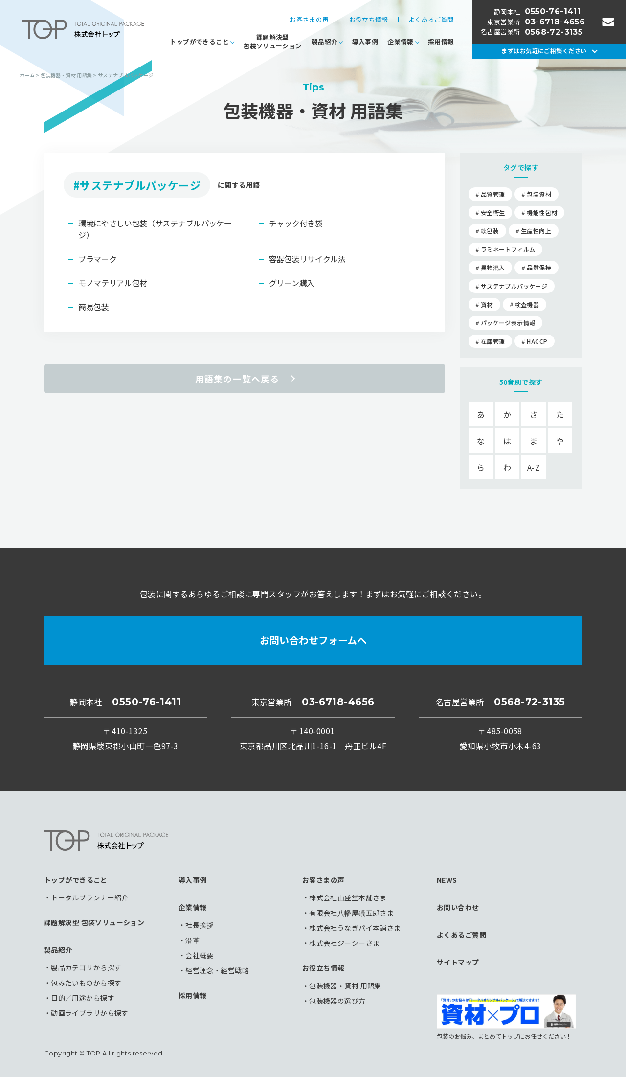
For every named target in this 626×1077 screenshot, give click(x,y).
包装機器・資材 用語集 (345, 985)
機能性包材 (542, 212)
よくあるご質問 (431, 20)
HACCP (537, 341)
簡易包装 (93, 307)
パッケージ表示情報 (508, 322)
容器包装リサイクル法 (307, 259)
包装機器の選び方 (337, 1001)
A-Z (533, 467)
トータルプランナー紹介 (90, 897)
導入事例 (365, 41)
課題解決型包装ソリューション (272, 41)
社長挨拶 (199, 925)
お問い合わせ (458, 907)
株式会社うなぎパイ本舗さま (355, 928)
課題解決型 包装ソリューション (94, 922)
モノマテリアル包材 (112, 283)
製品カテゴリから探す (86, 967)
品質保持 (539, 267)
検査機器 (527, 304)
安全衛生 (493, 212)
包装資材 (539, 194)
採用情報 (441, 41)
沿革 (192, 940)
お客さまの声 (309, 20)
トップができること (199, 41)
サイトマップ (458, 962)
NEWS (447, 880)
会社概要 (199, 955)
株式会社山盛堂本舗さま (348, 897)
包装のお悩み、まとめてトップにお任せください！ (506, 1016)
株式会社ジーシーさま (344, 943)
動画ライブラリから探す (90, 1013)
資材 (487, 304)
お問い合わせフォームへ (313, 640)
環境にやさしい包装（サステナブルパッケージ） (155, 229)
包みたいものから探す (86, 982)
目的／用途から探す (82, 998)
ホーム (27, 75)
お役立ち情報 (368, 20)
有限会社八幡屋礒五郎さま (351, 913)
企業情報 (400, 41)
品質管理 (493, 194)
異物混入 (493, 267)
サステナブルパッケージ (514, 286)
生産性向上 (536, 230)
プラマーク (97, 259)
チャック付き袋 (296, 223)
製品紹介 (325, 41)
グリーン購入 (291, 283)
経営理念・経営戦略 (217, 970)
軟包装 (490, 230)
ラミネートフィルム (508, 249)
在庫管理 (493, 341)
